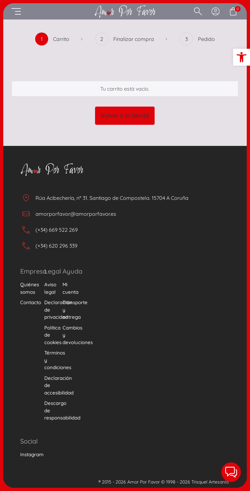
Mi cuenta (70, 288)
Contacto (28, 302)
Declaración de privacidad (49, 309)
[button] (241, 57)
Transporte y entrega (70, 309)
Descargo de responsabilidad (49, 410)
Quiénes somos (28, 288)
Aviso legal (49, 288)
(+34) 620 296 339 (56, 245)
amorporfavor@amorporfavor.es (75, 214)
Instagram (28, 454)
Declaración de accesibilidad (49, 385)
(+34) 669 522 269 (56, 229)
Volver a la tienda (125, 115)
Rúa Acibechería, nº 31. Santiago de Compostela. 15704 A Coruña (111, 198)
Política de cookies (49, 335)
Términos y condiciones (49, 360)
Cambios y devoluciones (70, 335)
